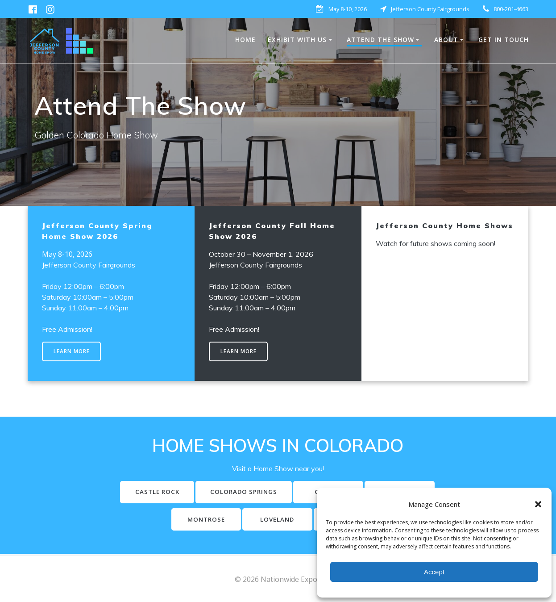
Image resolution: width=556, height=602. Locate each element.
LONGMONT (168, 520)
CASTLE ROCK (190, 493)
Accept (434, 572)
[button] (538, 504)
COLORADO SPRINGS (279, 493)
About (446, 39)
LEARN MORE (72, 351)
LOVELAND (313, 520)
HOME (245, 39)
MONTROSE (241, 520)
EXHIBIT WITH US (297, 39)
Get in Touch (503, 39)
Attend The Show (380, 39)
